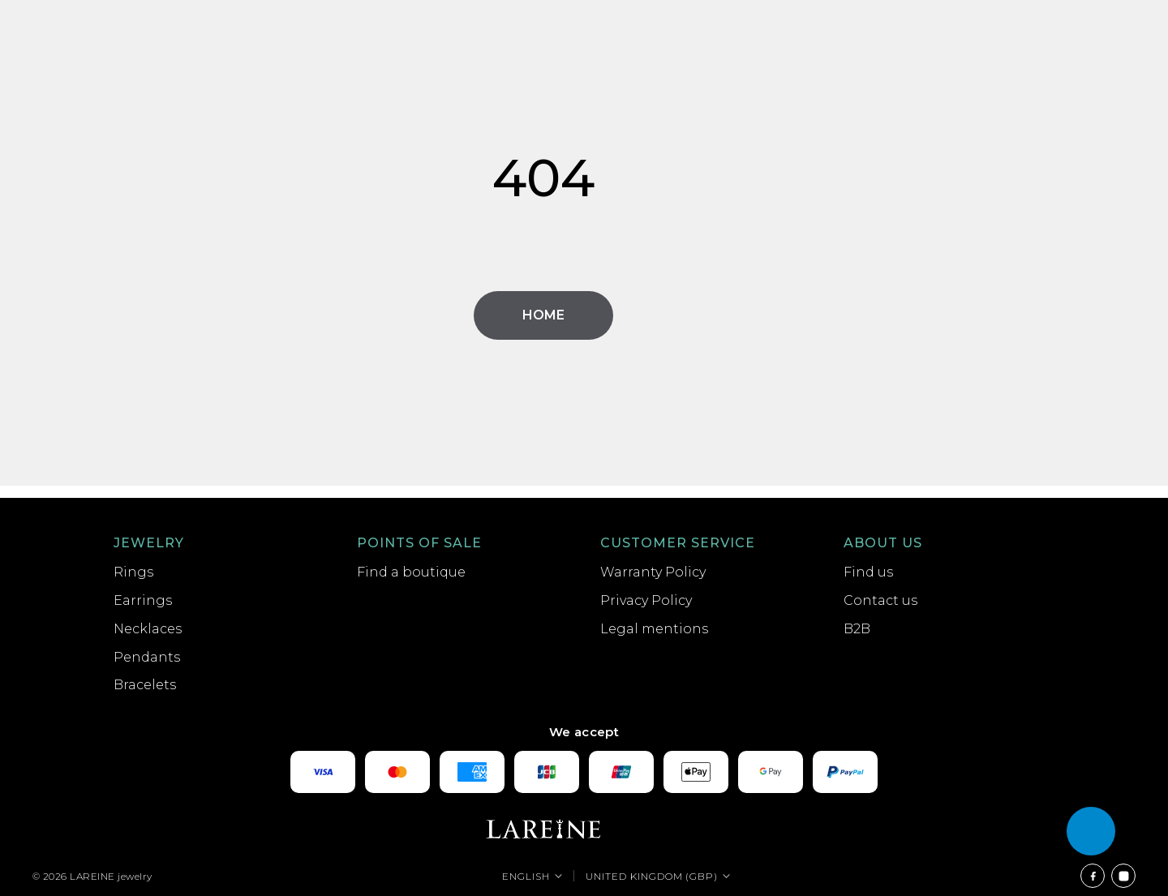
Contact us (880, 600)
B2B (857, 629)
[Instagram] (1123, 876)
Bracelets (145, 684)
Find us (868, 572)
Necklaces (148, 629)
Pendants (147, 657)
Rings (133, 572)
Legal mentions (654, 629)
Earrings (143, 600)
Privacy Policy (646, 600)
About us (883, 543)
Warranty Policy (653, 572)
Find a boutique (411, 572)
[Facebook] (1092, 876)
